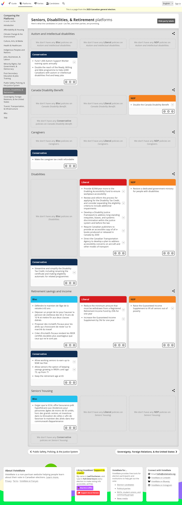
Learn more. (52, 477)
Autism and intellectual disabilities (53, 34)
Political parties (123, 488)
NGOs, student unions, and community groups (129, 493)
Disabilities (38, 174)
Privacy (8, 481)
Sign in (178, 3)
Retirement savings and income (51, 291)
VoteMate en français (29, 481)
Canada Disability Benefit (47, 90)
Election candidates (125, 485)
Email (161, 474)
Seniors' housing (42, 391)
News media (122, 498)
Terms (15, 481)
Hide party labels (166, 21)
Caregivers (38, 132)
